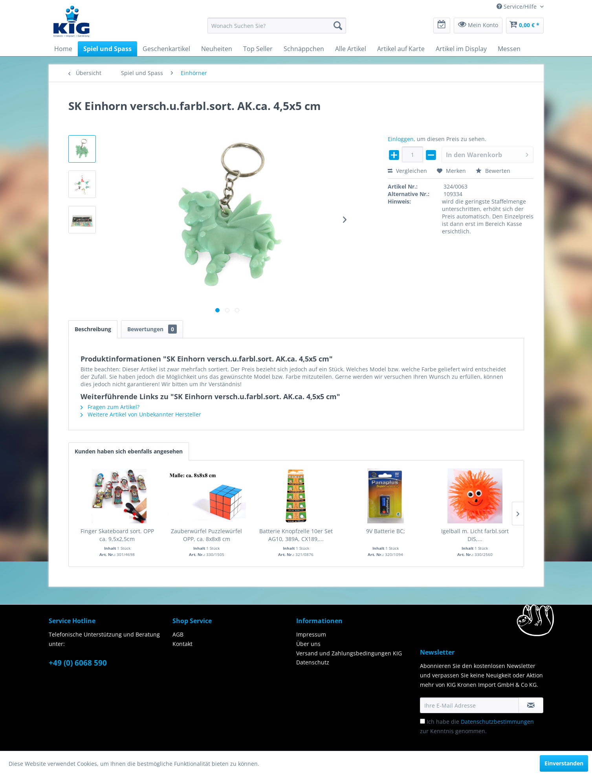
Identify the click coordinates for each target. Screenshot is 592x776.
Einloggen (401, 139)
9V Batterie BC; (385, 531)
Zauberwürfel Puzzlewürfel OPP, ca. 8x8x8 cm (206, 535)
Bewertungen (152, 329)
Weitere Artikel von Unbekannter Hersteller (141, 414)
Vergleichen (407, 170)
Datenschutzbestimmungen (497, 721)
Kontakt (182, 644)
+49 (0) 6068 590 (78, 663)
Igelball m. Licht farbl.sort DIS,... (475, 535)
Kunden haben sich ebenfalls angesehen (129, 451)
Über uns (308, 644)
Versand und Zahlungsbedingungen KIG (349, 653)
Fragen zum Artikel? (110, 407)
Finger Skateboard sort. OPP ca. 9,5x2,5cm (117, 535)
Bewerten (493, 170)
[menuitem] (276, 25)
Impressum (311, 634)
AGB (177, 634)
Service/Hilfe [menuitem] (517, 6)
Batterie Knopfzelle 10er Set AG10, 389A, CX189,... (296, 535)
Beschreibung (93, 329)
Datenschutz (312, 662)
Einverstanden (563, 763)
